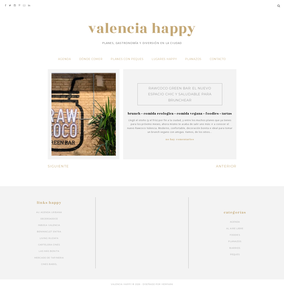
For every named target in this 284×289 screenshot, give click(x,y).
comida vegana (189, 113)
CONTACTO (218, 59)
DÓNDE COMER (91, 59)
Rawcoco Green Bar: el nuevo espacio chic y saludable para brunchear (180, 94)
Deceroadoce (49, 218)
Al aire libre (234, 228)
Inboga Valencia (49, 225)
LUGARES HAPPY (164, 59)
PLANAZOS (193, 59)
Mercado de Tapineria (49, 257)
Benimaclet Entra (49, 231)
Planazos (234, 241)
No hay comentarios (180, 139)
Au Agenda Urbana (49, 212)
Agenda (235, 222)
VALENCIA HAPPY (142, 28)
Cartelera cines (49, 244)
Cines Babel (49, 264)
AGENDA (64, 59)
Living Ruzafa (49, 238)
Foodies (212, 113)
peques (235, 254)
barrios (234, 248)
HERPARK (167, 284)
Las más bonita (49, 251)
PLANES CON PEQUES (127, 59)
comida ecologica (159, 113)
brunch (134, 113)
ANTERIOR (226, 166)
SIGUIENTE (58, 166)
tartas (227, 113)
